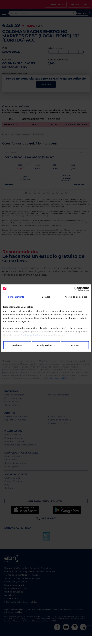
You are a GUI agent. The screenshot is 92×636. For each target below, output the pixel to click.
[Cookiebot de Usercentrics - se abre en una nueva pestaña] (76, 289)
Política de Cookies (31, 335)
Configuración (46, 345)
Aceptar (75, 345)
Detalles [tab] (46, 297)
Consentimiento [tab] (16, 297)
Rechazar (17, 345)
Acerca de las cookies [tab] (76, 297)
